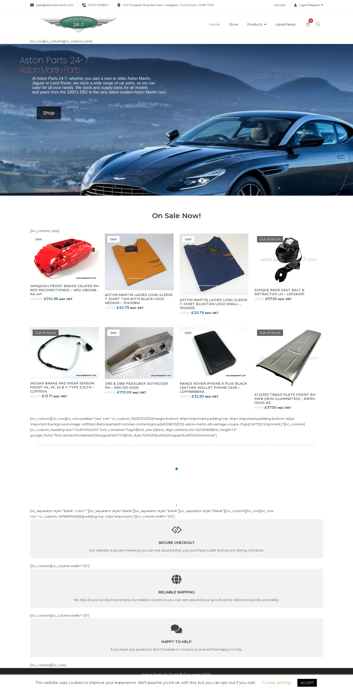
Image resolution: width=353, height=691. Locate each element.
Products (256, 24)
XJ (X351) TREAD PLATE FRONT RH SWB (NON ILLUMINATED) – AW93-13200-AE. (285, 399)
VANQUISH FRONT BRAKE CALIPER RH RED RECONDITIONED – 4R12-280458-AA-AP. (64, 290)
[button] (176, 468)
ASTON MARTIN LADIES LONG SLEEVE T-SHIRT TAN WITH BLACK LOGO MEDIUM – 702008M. (139, 299)
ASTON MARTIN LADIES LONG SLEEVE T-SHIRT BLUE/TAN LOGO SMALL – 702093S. (213, 304)
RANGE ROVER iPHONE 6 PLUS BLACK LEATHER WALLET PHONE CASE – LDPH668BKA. (213, 387)
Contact (280, 5)
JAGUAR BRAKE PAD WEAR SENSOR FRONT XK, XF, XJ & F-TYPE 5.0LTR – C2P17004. (62, 387)
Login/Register (308, 5)
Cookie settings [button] (276, 682)
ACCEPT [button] (307, 683)
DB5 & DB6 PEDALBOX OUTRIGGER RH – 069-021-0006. (136, 385)
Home (214, 24)
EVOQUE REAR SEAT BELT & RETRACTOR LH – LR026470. (279, 292)
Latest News (285, 24)
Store (233, 24)
